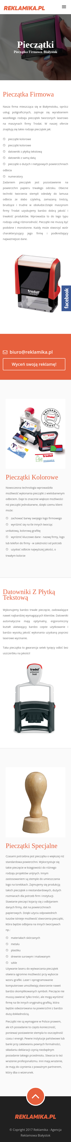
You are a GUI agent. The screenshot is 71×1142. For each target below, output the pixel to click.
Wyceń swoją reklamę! (34, 364)
